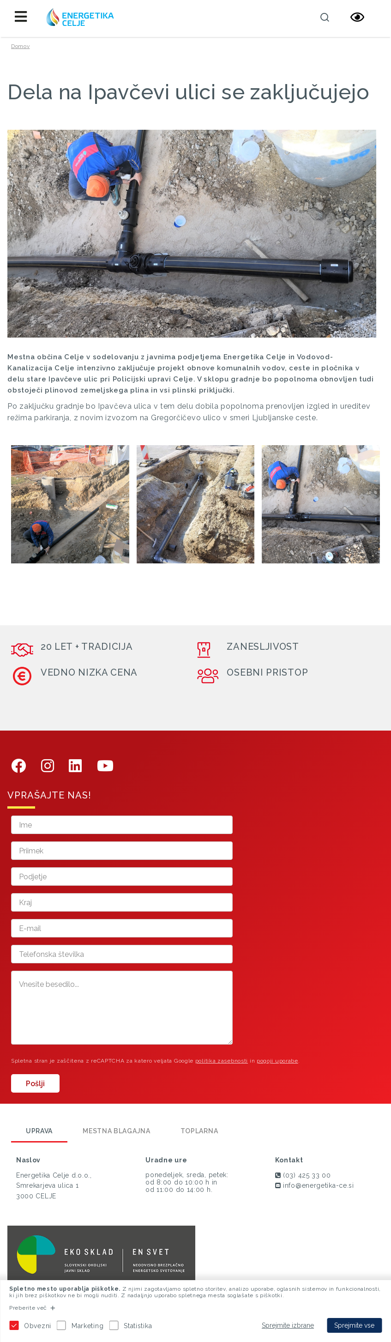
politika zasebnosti (221, 1061)
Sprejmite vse (354, 1325)
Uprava (39, 1131)
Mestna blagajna (116, 1131)
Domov (20, 46)
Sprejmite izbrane (288, 1325)
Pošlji (35, 1083)
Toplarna (199, 1131)
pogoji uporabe (277, 1061)
